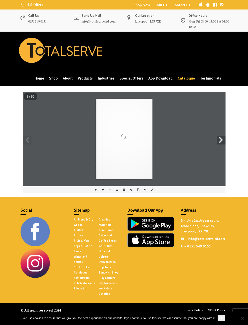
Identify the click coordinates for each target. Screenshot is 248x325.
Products (85, 78)
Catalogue (186, 78)
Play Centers (107, 278)
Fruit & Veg (81, 241)
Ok (221, 318)
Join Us (161, 5)
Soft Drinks (81, 267)
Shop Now (142, 5)
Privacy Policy (193, 310)
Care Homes (106, 230)
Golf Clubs (105, 246)
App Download (160, 78)
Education (80, 288)
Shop (53, 78)
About (68, 78)
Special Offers (32, 4)
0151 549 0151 (37, 21)
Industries (106, 78)
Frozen (78, 235)
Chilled (78, 230)
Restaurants (82, 278)
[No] (242, 318)
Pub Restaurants (84, 283)
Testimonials (210, 78)
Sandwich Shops (109, 272)
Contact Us (181, 5)
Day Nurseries (108, 283)
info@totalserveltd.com (99, 21)
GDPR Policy (217, 310)
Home (39, 78)
